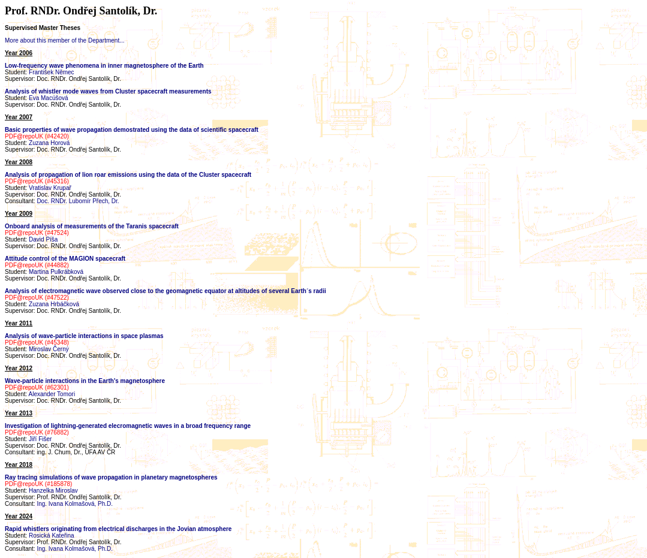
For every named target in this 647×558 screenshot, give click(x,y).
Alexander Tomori (51, 394)
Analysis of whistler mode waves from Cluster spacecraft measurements (108, 91)
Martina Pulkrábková (56, 272)
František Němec (51, 72)
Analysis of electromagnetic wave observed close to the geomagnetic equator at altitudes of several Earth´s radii (165, 291)
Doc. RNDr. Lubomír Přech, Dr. (78, 201)
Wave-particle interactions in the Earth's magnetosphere (85, 381)
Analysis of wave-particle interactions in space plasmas (84, 336)
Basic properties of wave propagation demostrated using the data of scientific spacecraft (131, 129)
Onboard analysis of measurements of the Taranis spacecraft (92, 226)
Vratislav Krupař (50, 188)
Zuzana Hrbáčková (54, 304)
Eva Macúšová (48, 98)
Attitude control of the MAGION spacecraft (65, 258)
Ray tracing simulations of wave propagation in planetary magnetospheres (111, 477)
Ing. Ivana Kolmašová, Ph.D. (75, 503)
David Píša (43, 239)
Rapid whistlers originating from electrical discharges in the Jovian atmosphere (118, 529)
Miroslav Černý (49, 349)
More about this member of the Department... (65, 40)
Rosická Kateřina (51, 535)
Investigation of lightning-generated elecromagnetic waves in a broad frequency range (128, 426)
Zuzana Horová (49, 143)
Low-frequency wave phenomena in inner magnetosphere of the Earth (104, 65)
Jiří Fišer (40, 439)
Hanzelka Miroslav (53, 490)
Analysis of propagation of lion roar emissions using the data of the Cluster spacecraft (128, 174)
